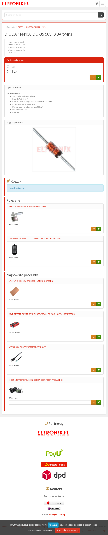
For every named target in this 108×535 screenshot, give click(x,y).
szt (92, 77)
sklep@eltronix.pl (57, 514)
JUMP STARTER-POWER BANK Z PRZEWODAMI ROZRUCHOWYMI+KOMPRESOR (42, 314)
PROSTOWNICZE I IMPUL (36, 27)
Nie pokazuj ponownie (67, 530)
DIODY (20, 27)
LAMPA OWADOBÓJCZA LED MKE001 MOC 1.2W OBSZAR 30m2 (35, 238)
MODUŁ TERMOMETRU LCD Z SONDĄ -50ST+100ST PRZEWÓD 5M (36, 380)
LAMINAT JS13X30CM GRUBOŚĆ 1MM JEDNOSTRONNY (31, 281)
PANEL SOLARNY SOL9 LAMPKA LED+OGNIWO (28, 206)
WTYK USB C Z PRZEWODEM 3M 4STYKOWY (27, 347)
